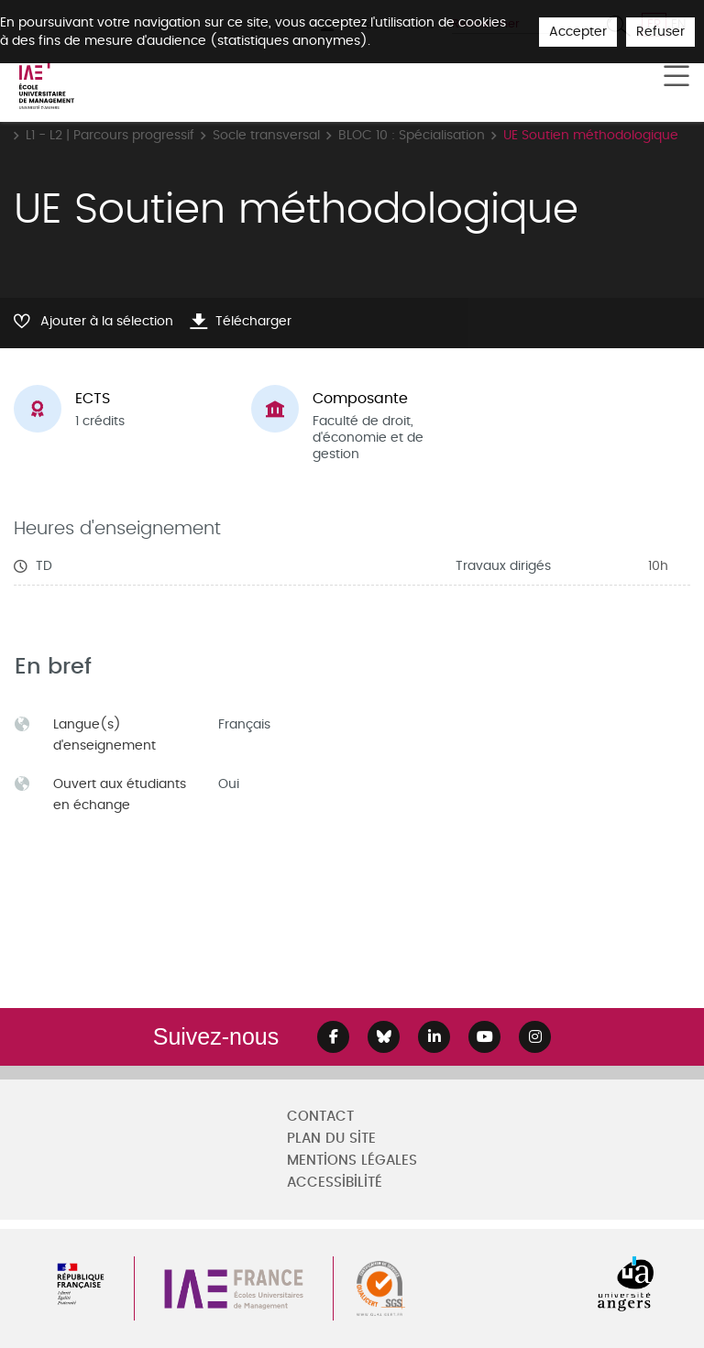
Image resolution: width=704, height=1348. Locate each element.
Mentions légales (352, 1160)
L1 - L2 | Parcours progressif (110, 135)
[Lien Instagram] (535, 1037)
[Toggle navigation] (676, 77)
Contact (320, 1116)
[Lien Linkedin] (434, 1037)
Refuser (660, 31)
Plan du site (331, 1138)
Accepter (578, 31)
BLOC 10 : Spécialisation (411, 135)
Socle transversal (266, 135)
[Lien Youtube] (484, 1037)
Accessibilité (334, 1182)
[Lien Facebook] (333, 1037)
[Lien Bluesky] (384, 1037)
